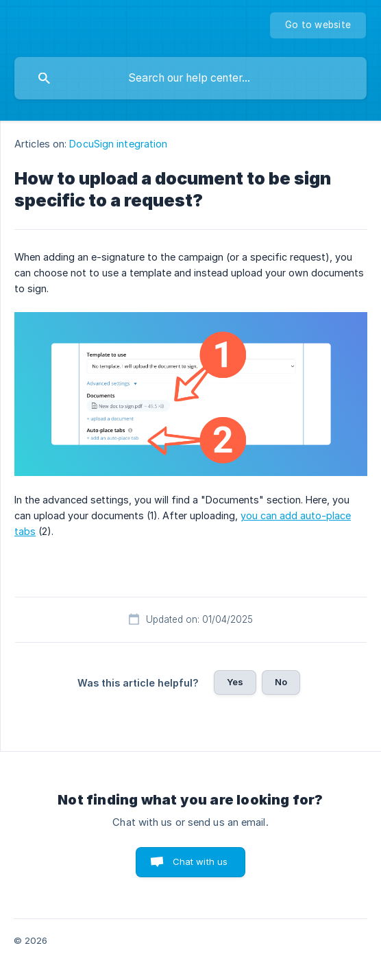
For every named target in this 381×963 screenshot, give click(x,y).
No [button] (281, 681)
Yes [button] (235, 681)
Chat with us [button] (200, 861)
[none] (318, 25)
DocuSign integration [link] (118, 144)
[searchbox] (190, 78)
